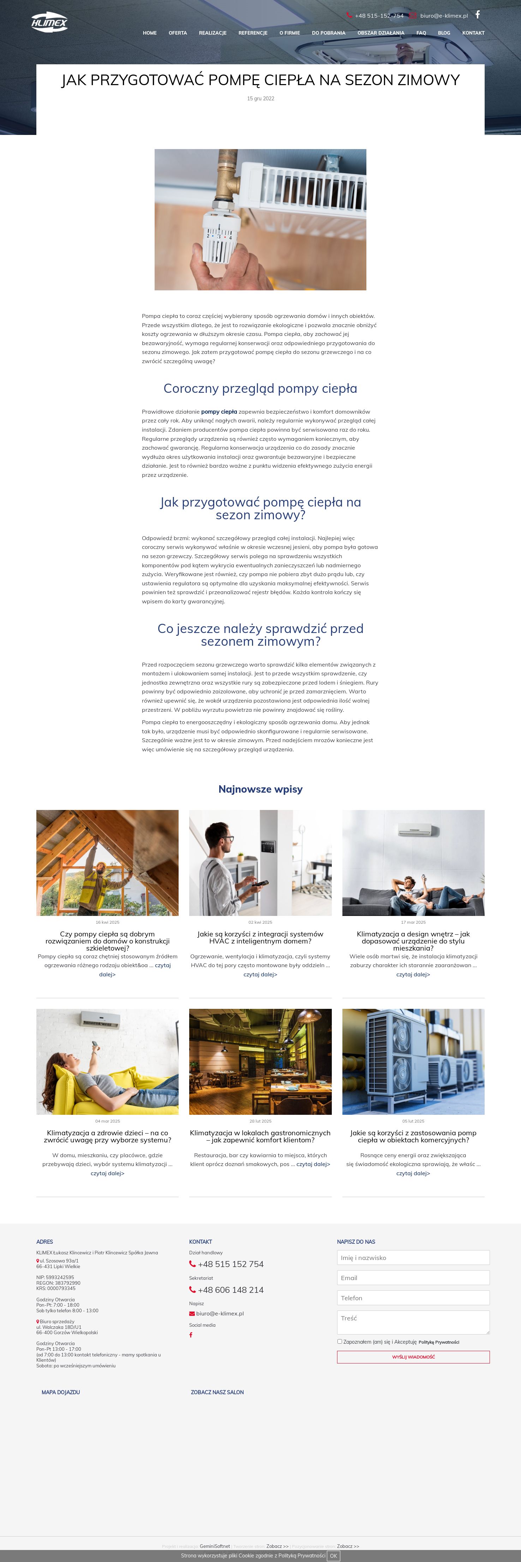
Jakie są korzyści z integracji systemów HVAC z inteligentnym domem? (260, 937)
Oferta (178, 33)
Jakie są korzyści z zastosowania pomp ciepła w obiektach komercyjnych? (413, 1136)
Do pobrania (329, 33)
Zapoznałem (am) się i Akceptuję (377, 1342)
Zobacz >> (278, 1546)
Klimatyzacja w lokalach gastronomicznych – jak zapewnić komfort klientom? (260, 1136)
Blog (444, 33)
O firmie (290, 33)
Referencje (253, 33)
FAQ (421, 33)
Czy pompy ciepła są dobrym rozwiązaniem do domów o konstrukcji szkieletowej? (108, 940)
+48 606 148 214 (226, 1289)
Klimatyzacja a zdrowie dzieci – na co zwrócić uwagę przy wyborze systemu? (107, 1136)
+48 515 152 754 (226, 1264)
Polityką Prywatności (302, 1555)
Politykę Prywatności (439, 1342)
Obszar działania (381, 33)
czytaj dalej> (260, 974)
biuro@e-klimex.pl (216, 1313)
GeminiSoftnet (215, 1546)
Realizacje (213, 33)
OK (333, 1556)
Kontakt (473, 33)
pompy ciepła (219, 411)
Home (150, 33)
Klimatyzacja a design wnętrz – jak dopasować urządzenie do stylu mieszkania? (413, 940)
